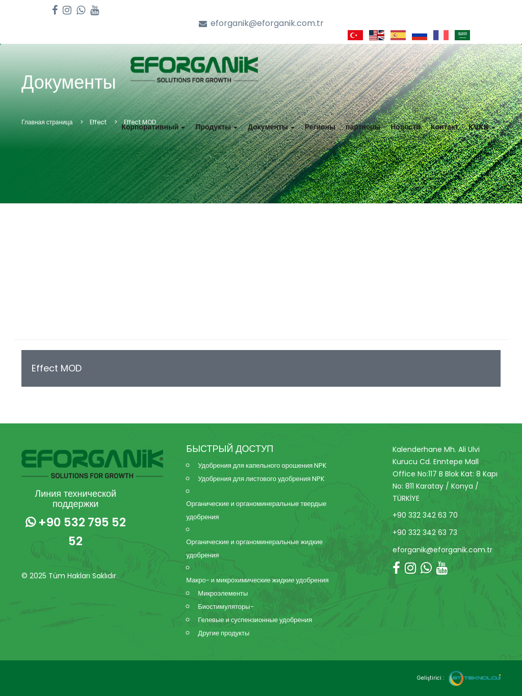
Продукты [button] (216, 127)
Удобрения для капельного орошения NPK (262, 465)
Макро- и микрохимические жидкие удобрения (257, 580)
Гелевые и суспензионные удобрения (255, 620)
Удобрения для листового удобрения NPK (261, 479)
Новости (405, 127)
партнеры (363, 127)
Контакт (444, 127)
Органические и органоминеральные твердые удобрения (256, 510)
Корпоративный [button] (153, 127)
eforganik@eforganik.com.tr (261, 24)
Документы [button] (271, 127)
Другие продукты (223, 633)
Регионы (320, 127)
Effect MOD (57, 368)
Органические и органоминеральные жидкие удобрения (254, 548)
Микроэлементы (223, 593)
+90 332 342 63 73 (425, 532)
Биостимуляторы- (225, 606)
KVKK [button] (481, 127)
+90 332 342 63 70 (425, 515)
